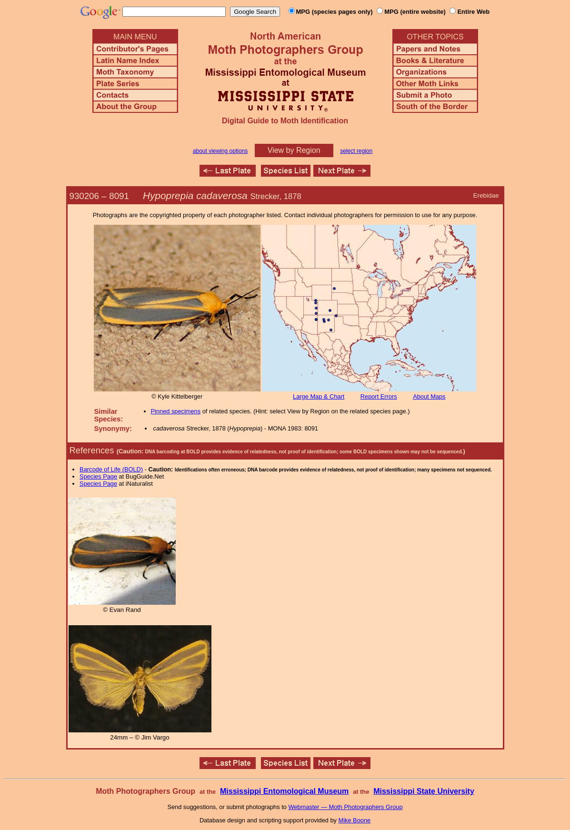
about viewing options (220, 151)
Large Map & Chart (318, 396)
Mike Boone (355, 820)
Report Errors (378, 396)
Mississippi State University (423, 791)
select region (356, 151)
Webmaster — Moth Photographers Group (345, 806)
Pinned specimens (176, 411)
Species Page (98, 476)
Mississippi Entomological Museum (284, 791)
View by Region (294, 150)
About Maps (429, 396)
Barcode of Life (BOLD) (111, 469)
